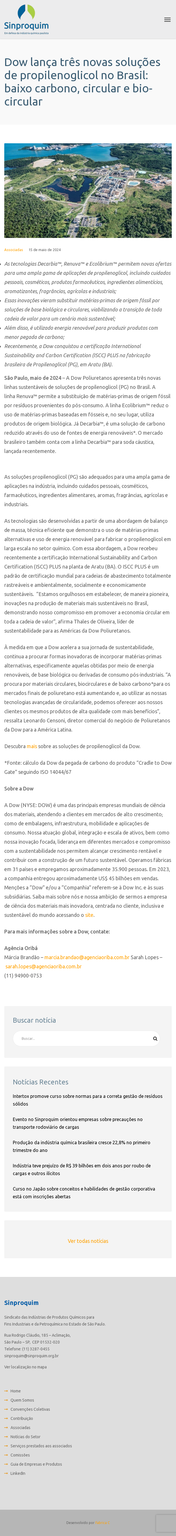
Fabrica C (102, 1523)
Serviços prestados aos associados (41, 1446)
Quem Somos (22, 1400)
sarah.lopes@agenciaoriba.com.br (43, 966)
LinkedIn (18, 1473)
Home (16, 1391)
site (89, 915)
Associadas (13, 250)
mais (32, 746)
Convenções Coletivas (30, 1409)
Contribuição (22, 1418)
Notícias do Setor (25, 1436)
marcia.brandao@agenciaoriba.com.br (87, 957)
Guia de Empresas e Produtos (36, 1464)
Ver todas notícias (88, 1241)
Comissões (20, 1455)
